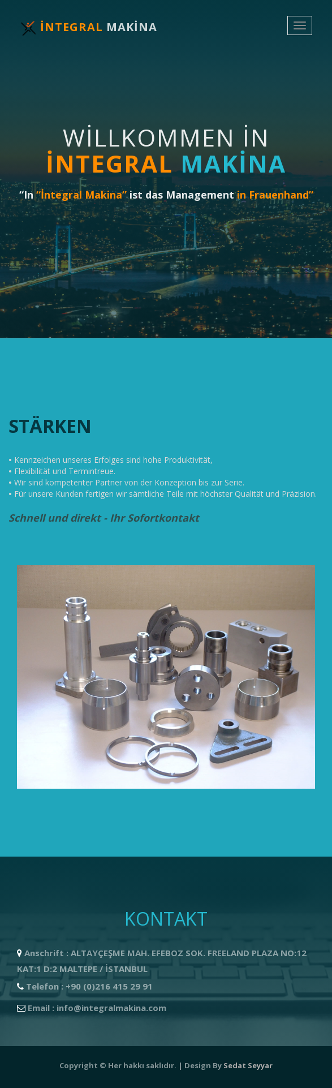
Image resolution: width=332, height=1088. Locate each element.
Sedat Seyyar (248, 1065)
